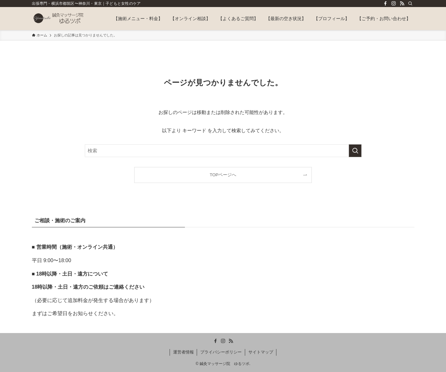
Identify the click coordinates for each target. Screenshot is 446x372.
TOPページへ (223, 174)
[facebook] (385, 3)
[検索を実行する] (355, 150)
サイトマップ (260, 352)
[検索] (410, 3)
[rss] (402, 3)
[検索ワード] (223, 150)
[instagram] (394, 3)
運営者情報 (183, 352)
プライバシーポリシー (221, 352)
